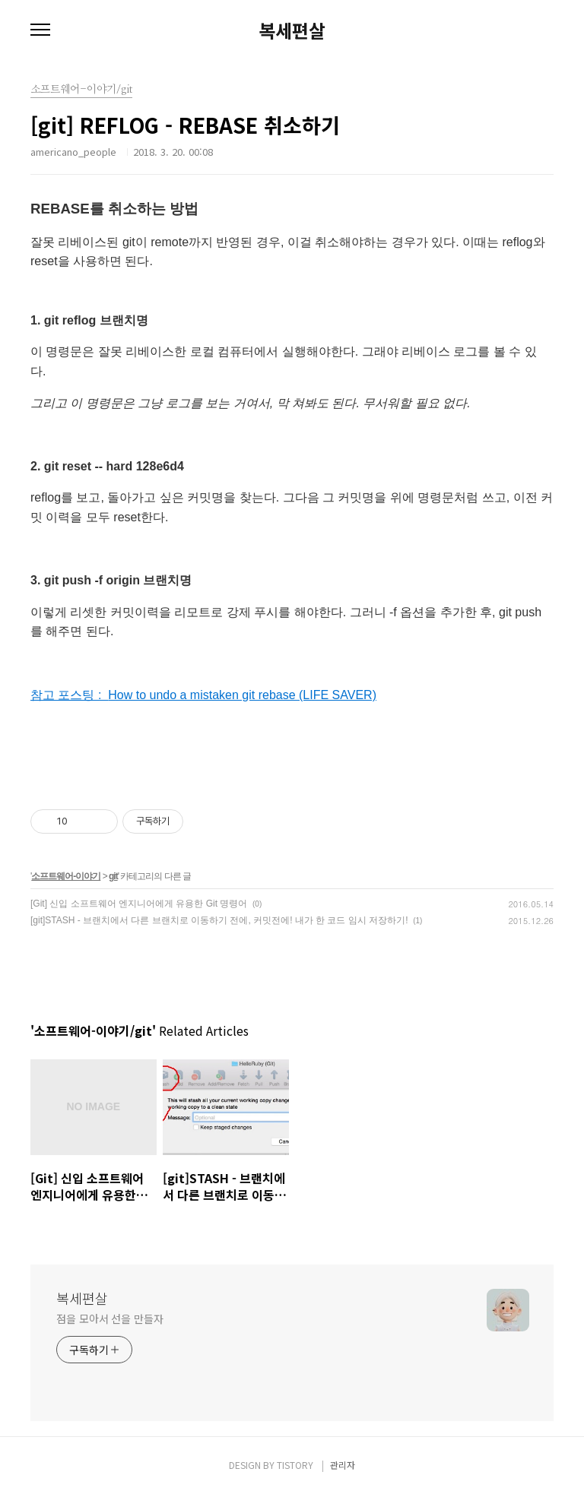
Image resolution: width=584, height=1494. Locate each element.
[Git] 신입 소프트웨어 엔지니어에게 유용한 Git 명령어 (138, 903)
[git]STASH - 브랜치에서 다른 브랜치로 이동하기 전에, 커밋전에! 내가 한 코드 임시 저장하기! (219, 920)
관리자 (342, 1464)
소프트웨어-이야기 (65, 876)
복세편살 (292, 30)
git (113, 876)
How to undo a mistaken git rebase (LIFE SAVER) (242, 694)
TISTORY (295, 1464)
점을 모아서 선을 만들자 (109, 1318)
